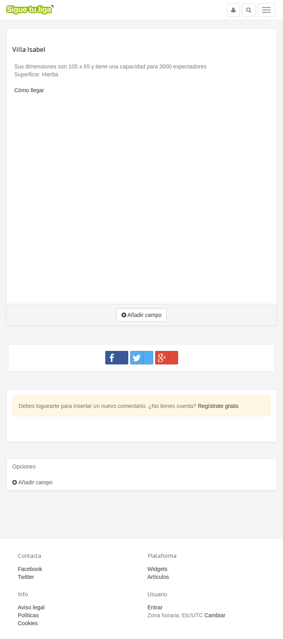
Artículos (158, 577)
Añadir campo (32, 482)
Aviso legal (31, 607)
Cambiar (214, 615)
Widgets (158, 569)
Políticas (28, 615)
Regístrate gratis (218, 406)
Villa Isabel (29, 49)
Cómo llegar (29, 90)
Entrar (155, 607)
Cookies (28, 623)
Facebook (30, 569)
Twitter (26, 577)
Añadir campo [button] (142, 315)
